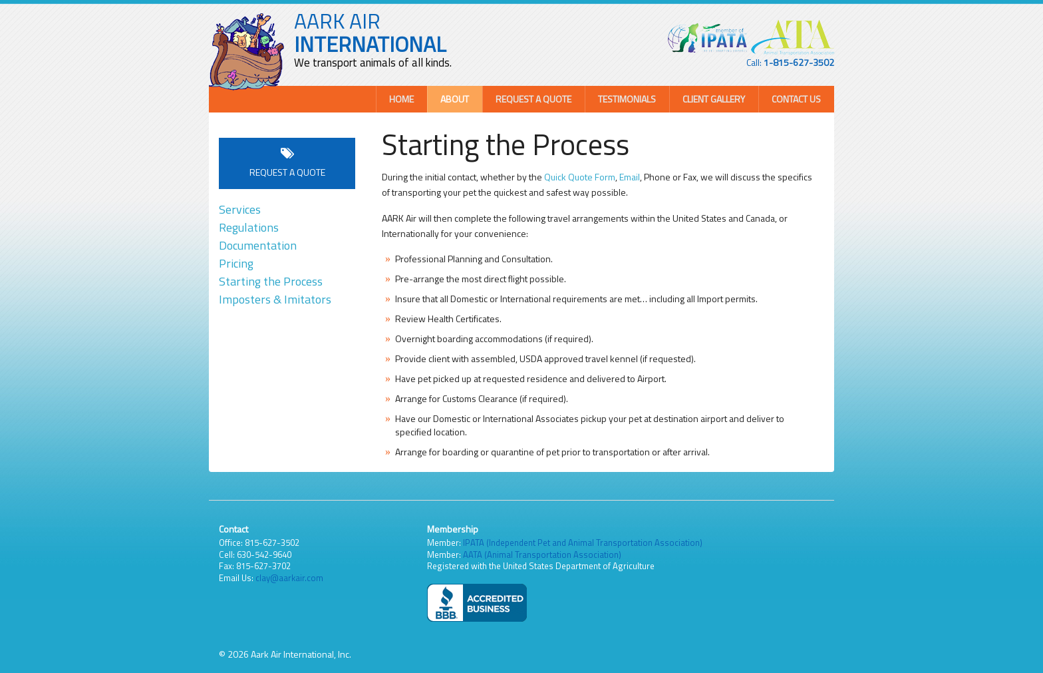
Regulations (249, 227)
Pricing (236, 263)
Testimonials (627, 99)
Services (240, 209)
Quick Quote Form (579, 177)
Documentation (258, 245)
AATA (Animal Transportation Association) (542, 554)
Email (629, 177)
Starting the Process (271, 281)
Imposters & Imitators (275, 299)
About (454, 99)
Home (401, 99)
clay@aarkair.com (289, 577)
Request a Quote (533, 99)
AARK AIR (370, 32)
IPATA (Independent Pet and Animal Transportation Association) (582, 542)
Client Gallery (713, 99)
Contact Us (796, 99)
